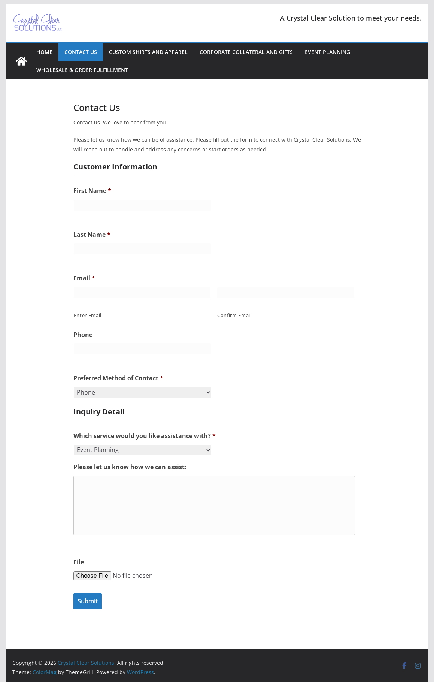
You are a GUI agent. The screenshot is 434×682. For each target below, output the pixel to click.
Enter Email (87, 315)
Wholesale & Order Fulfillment (82, 69)
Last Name (91, 235)
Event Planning (327, 51)
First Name (92, 191)
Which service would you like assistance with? (144, 436)
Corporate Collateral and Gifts (246, 51)
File (78, 562)
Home (44, 51)
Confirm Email (234, 315)
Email (84, 278)
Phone (82, 335)
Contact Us (80, 51)
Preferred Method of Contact (118, 378)
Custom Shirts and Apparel (148, 51)
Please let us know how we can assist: (129, 467)
